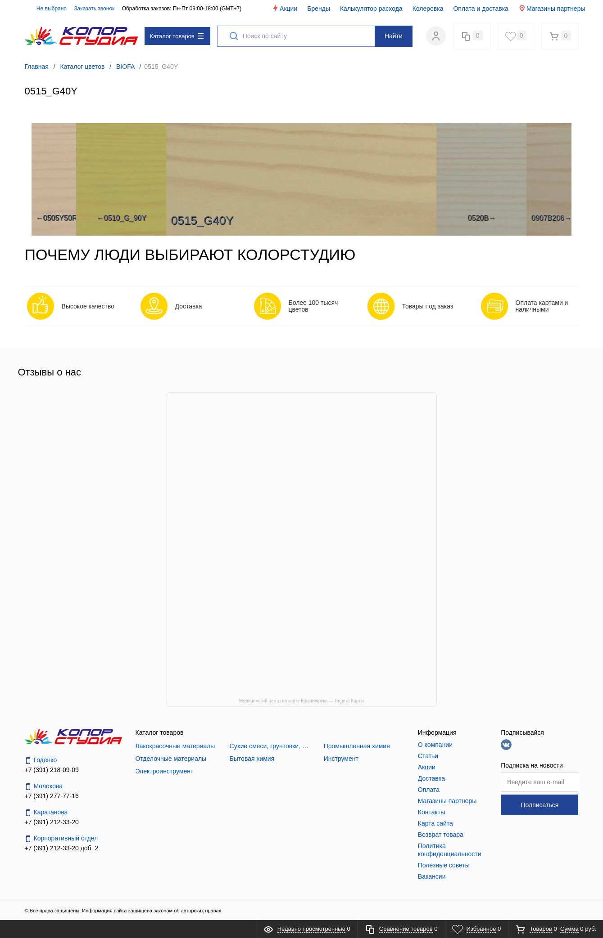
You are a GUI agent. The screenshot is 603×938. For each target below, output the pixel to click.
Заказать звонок (94, 8)
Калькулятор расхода (371, 8)
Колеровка (428, 8)
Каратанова (46, 812)
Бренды (318, 8)
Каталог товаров (177, 36)
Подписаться (539, 804)
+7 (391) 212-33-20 (52, 822)
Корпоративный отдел (61, 838)
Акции (284, 8)
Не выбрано (46, 8)
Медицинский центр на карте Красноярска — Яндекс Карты (301, 700)
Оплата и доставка (480, 8)
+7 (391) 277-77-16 (52, 796)
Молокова (44, 786)
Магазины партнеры (551, 8)
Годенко (41, 760)
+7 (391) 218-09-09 (52, 769)
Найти (394, 36)
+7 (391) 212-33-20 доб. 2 (62, 848)
